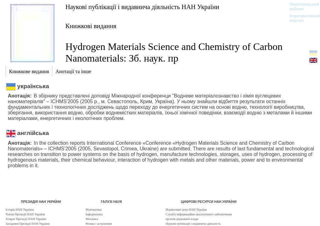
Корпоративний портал (301, 18)
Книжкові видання (90, 25)
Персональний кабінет (301, 6)
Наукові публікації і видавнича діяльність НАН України (142, 6)
